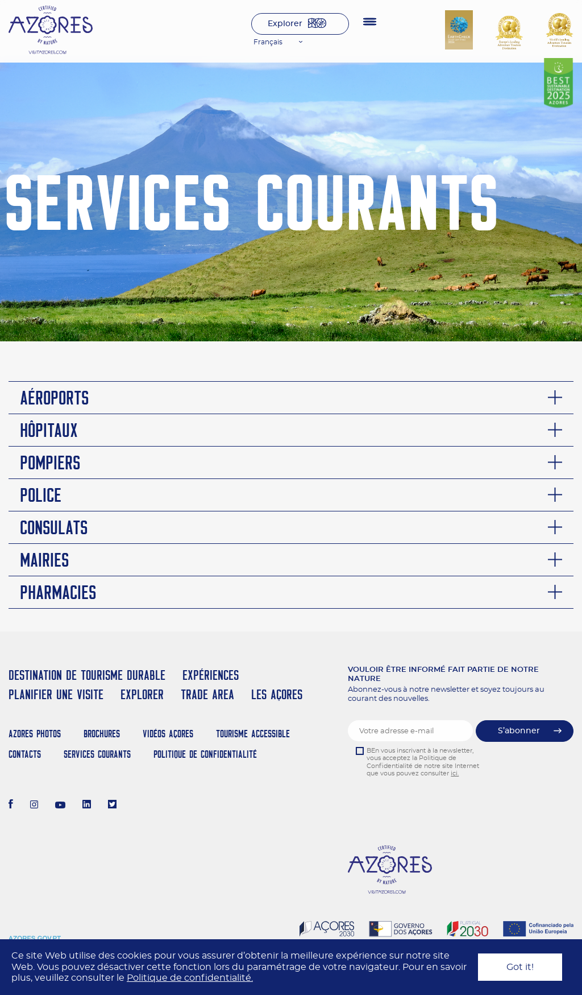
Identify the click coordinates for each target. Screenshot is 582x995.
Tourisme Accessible (253, 733)
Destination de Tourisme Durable (87, 675)
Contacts (25, 754)
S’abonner (519, 731)
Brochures (102, 733)
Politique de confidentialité (205, 754)
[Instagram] (34, 805)
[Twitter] (112, 805)
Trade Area (207, 694)
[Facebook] (11, 805)
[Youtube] (60, 805)
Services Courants (97, 754)
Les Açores (276, 694)
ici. (455, 773)
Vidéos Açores (168, 733)
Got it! (520, 967)
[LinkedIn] (86, 805)
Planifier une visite (56, 694)
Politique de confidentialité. (190, 977)
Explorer (285, 24)
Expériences (210, 675)
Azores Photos (35, 733)
